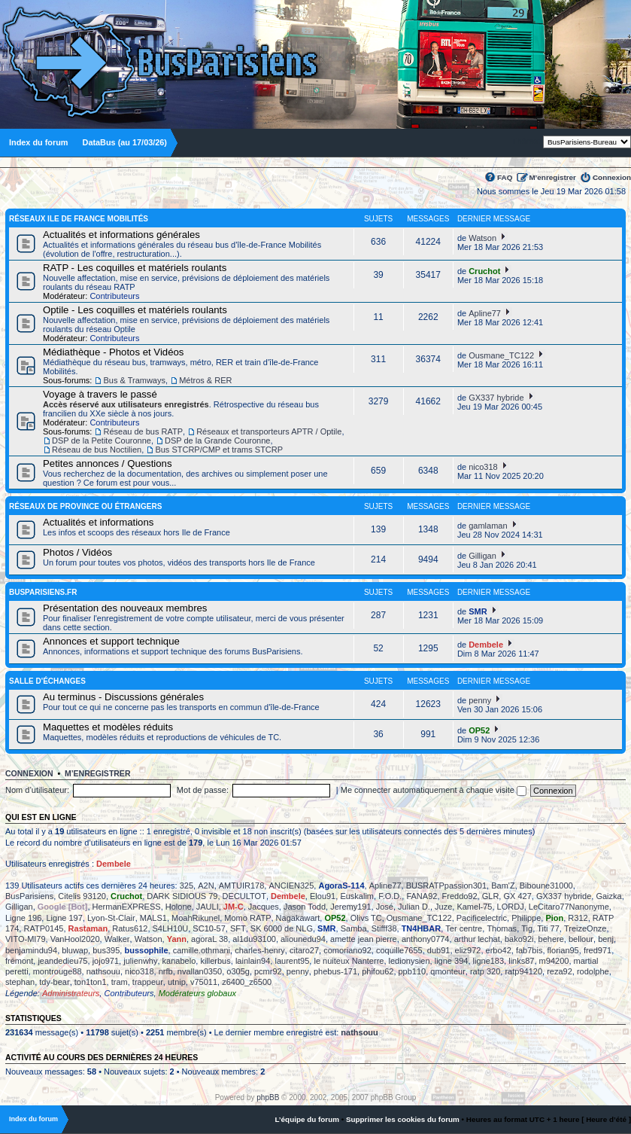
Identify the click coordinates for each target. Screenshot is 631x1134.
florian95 (563, 950)
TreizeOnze (585, 928)
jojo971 (106, 960)
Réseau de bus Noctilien (96, 449)
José (384, 906)
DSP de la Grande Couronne (217, 440)
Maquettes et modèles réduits (108, 727)
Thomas (502, 928)
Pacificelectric (482, 917)
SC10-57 (209, 928)
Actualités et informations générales (121, 234)
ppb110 (412, 971)
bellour (581, 938)
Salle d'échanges (47, 681)
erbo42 (498, 950)
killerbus (215, 960)
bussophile (146, 950)
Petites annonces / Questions (107, 463)
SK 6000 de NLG (281, 928)
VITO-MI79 (25, 938)
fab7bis (529, 950)
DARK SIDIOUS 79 (182, 896)
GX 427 (517, 896)
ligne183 (489, 960)
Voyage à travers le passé (100, 394)
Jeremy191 (350, 906)
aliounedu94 (303, 938)
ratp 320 (485, 971)
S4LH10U (171, 928)
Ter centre (463, 928)
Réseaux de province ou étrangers (85, 506)
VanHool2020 (75, 938)
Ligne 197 (64, 917)
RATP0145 (43, 928)
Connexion (612, 177)
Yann (177, 938)
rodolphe (593, 971)
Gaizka (608, 896)
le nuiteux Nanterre (349, 960)
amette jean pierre (363, 938)
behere (551, 938)
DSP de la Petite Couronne (101, 440)
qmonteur (447, 971)
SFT (238, 928)
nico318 (483, 466)
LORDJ (510, 906)
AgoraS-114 (341, 885)
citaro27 (304, 950)
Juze (443, 906)
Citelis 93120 (82, 896)
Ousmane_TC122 (501, 355)
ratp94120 (523, 971)
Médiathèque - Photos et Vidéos (113, 352)
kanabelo (179, 960)
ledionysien (409, 960)
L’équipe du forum (307, 1119)
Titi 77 (548, 928)
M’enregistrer (552, 177)
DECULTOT (244, 896)
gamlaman (488, 525)
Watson (482, 237)
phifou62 (377, 971)
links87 (521, 960)
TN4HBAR (421, 928)
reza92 (559, 971)
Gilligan (482, 555)
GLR (490, 896)
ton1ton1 (90, 981)
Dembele (486, 644)
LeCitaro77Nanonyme (569, 906)
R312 (577, 917)
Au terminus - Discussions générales (123, 697)
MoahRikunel (195, 917)
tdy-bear (54, 981)
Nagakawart (298, 917)
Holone (178, 906)
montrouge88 (57, 971)
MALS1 (153, 917)
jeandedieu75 (62, 960)
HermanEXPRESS (127, 906)
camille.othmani (201, 950)
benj (606, 938)
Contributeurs (114, 295)
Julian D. (414, 906)
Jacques (263, 906)
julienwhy (140, 960)
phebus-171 (335, 971)
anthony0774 (426, 938)
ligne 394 (452, 960)
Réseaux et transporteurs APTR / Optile (268, 431)
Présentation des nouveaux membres (125, 608)
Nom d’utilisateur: (37, 789)
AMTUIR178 (242, 885)
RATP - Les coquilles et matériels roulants (134, 267)
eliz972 (468, 950)
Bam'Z (502, 885)
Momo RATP (247, 917)
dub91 (438, 950)
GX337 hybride (496, 397)
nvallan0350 (199, 971)
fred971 (597, 950)
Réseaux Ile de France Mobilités (78, 219)
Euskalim (357, 896)
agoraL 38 (209, 938)
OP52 (479, 730)
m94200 (554, 960)
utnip (177, 981)
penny (480, 700)
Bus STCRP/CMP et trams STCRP (219, 449)
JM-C (233, 906)
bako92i (519, 938)
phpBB (267, 1097)
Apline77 (485, 313)
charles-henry (260, 950)
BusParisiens (29, 896)
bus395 (106, 950)
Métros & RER (205, 380)
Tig (526, 928)
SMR (478, 611)
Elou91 (322, 896)
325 (186, 885)
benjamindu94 (31, 950)
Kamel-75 (474, 906)
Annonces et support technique (111, 641)
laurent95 (292, 960)
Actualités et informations (98, 522)
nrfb (166, 971)
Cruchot (484, 271)
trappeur (147, 981)
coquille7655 (399, 950)
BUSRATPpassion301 (446, 885)
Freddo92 (460, 896)
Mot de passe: (203, 789)
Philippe (526, 917)
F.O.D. (390, 896)
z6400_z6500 (247, 981)
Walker (117, 938)
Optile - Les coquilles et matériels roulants (135, 310)
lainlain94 (252, 960)
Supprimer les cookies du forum (403, 1119)
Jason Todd (305, 906)
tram (119, 981)
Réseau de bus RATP (143, 431)
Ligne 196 (23, 917)
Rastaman (88, 928)
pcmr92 (268, 971)
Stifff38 (384, 928)
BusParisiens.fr (43, 592)
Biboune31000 (546, 885)
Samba (354, 928)
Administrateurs (70, 993)
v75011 (203, 981)
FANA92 (421, 896)
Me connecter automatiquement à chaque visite (433, 789)
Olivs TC (366, 917)
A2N (206, 885)
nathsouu (103, 971)
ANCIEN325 (291, 885)
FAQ (504, 177)
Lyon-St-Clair (111, 917)
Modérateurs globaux (197, 993)
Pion (554, 917)
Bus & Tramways (134, 380)
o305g (238, 971)
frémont (19, 960)
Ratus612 (129, 928)
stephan (20, 981)
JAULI (207, 906)
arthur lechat (477, 938)
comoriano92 (347, 950)
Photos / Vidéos (77, 552)
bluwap (75, 950)
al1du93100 (254, 938)
